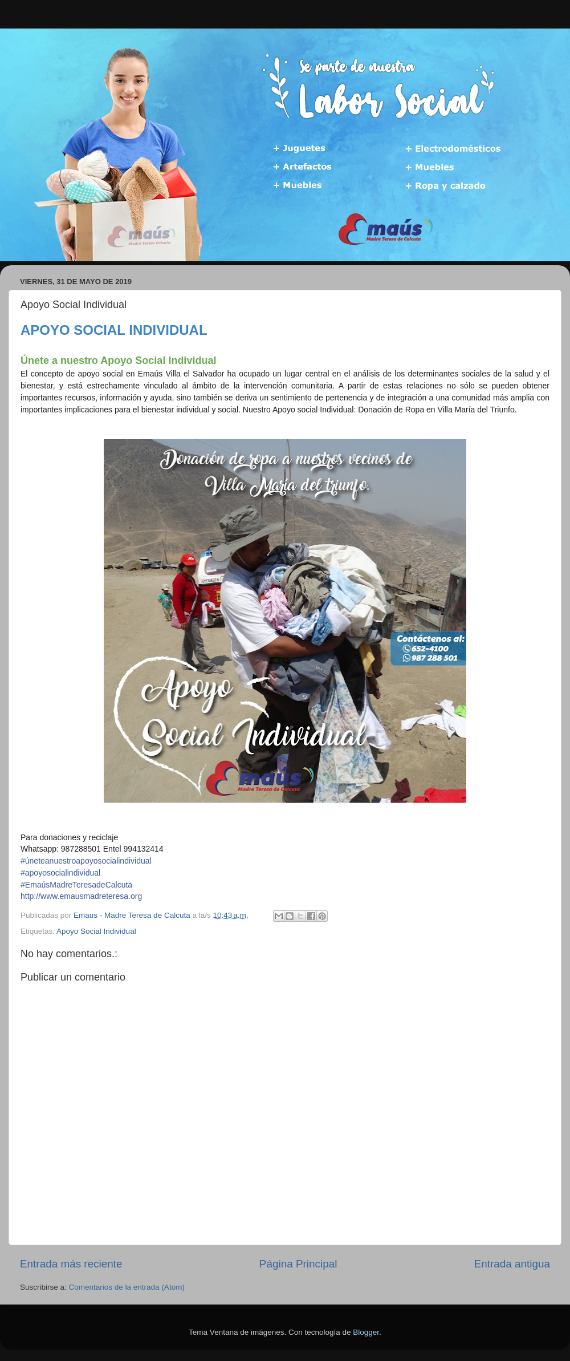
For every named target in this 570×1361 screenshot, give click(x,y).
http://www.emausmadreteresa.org (81, 896)
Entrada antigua (512, 1264)
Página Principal (298, 1264)
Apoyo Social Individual (96, 931)
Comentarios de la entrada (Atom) (127, 1287)
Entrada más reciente (71, 1264)
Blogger (366, 1332)
